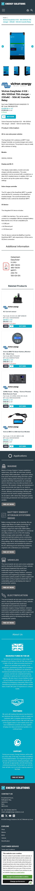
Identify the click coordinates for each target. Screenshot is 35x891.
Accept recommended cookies (17, 877)
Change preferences (17, 881)
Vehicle (3, 838)
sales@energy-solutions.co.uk (14, 812)
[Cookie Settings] (30, 883)
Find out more (8, 504)
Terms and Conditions (8, 849)
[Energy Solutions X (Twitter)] (6, 816)
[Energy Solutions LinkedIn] (14, 816)
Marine (3, 832)
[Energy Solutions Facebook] (2, 816)
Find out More (17, 777)
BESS (3, 835)
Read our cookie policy (17, 872)
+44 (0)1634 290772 (10, 810)
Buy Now (10, 117)
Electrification (5, 841)
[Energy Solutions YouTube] (10, 816)
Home (5, 17)
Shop (3, 829)
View (6, 326)
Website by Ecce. (27, 819)
